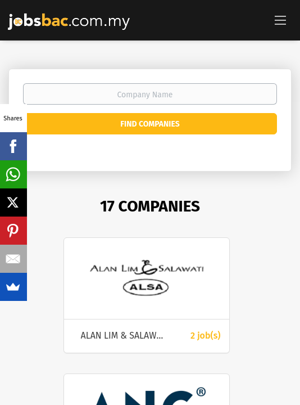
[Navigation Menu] (280, 19)
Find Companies (149, 124)
